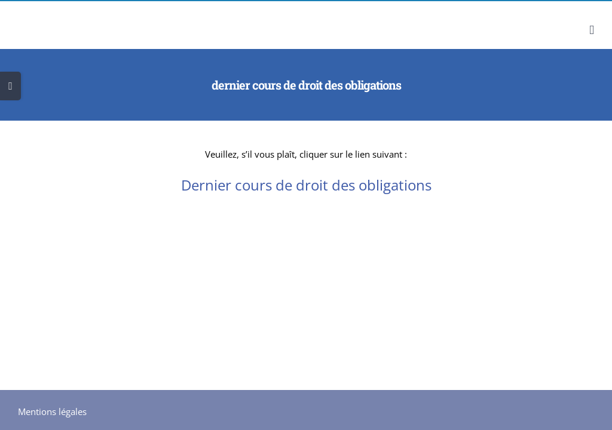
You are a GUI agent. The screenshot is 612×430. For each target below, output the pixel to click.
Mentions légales (52, 411)
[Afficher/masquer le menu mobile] (591, 30)
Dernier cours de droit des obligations (306, 185)
